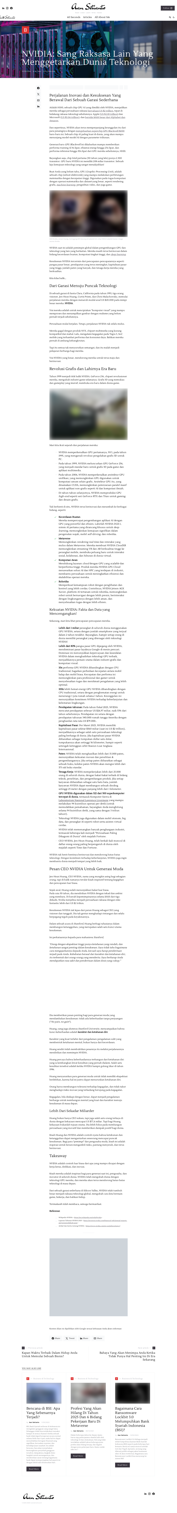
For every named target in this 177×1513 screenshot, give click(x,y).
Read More (34, 1469)
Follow (167, 8)
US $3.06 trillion (70, 117)
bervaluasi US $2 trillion (100, 110)
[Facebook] (11, 8)
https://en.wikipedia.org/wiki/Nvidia (87, 1217)
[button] (174, 17)
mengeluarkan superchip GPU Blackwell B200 (100, 131)
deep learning (118, 254)
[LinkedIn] (3, 8)
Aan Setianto (34, 1422)
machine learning (66, 184)
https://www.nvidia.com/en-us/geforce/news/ (103, 1226)
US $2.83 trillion (109, 114)
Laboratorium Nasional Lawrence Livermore (83, 800)
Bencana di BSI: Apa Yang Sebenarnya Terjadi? (43, 1412)
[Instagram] (7, 8)
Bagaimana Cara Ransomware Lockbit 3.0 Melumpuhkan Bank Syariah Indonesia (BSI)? (132, 1419)
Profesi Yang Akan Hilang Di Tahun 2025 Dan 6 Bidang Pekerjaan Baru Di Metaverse (86, 1417)
